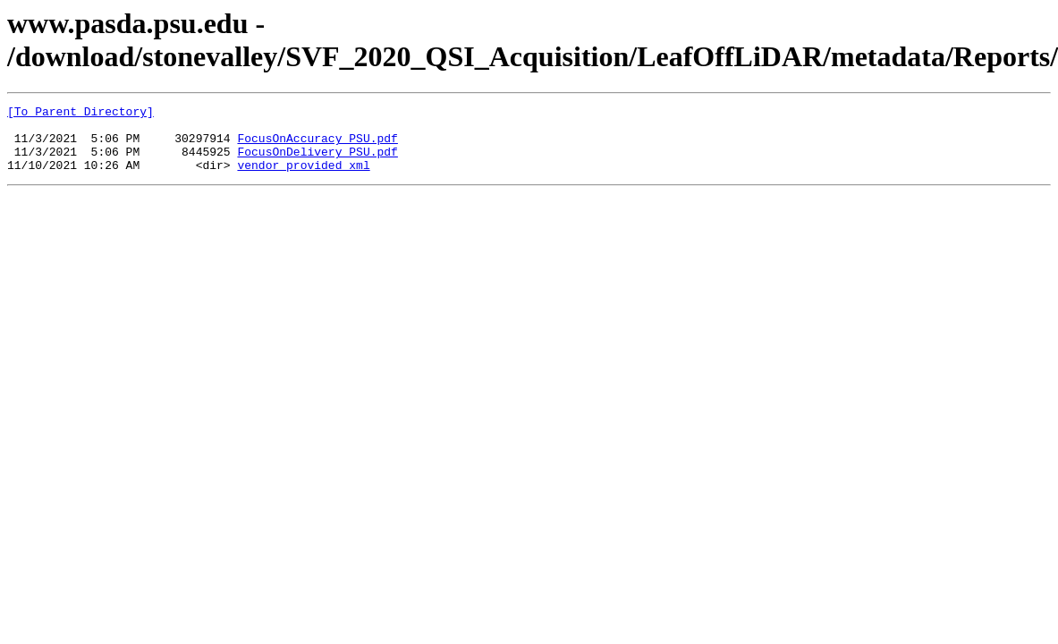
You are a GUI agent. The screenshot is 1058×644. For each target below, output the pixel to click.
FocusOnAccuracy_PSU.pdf (317, 146)
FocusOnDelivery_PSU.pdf (317, 162)
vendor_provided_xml (303, 178)
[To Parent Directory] (80, 114)
